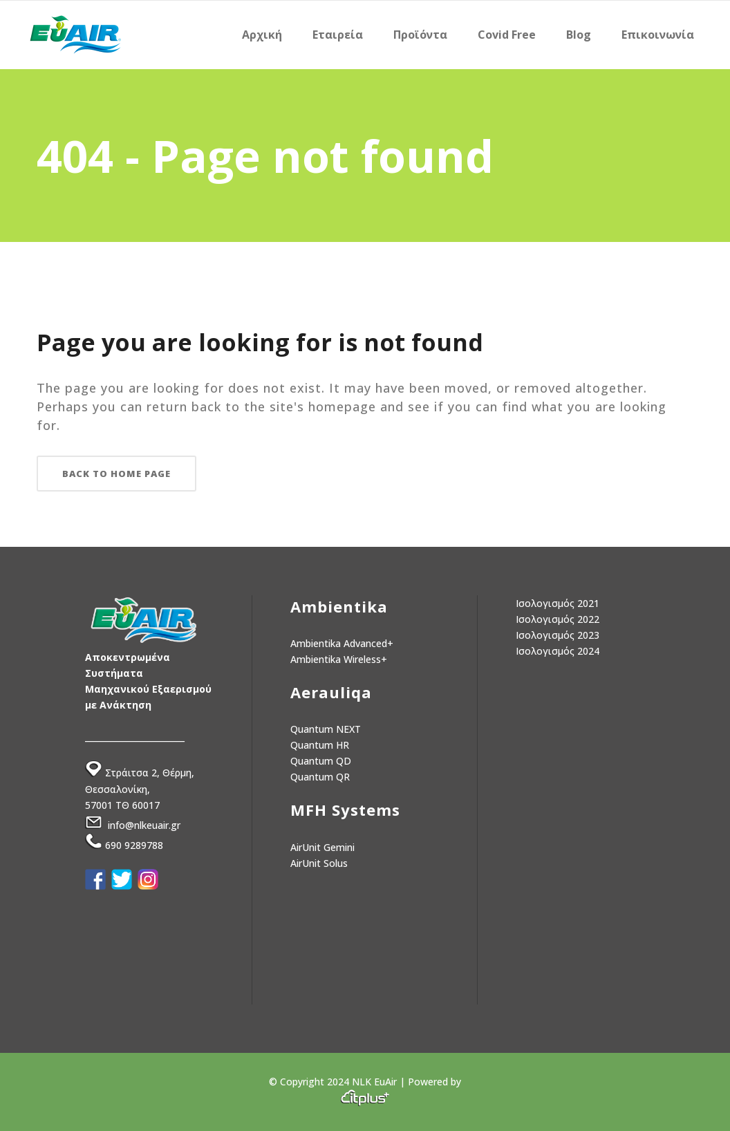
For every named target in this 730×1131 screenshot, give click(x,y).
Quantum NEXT (325, 729)
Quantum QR (320, 776)
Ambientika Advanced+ (341, 643)
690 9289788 (134, 845)
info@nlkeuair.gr (144, 825)
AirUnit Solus (319, 863)
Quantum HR (319, 744)
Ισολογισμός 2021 (557, 603)
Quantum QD (320, 760)
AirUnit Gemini (322, 847)
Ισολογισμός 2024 (557, 650)
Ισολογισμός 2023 (557, 635)
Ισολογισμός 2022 (557, 619)
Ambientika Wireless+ (338, 659)
